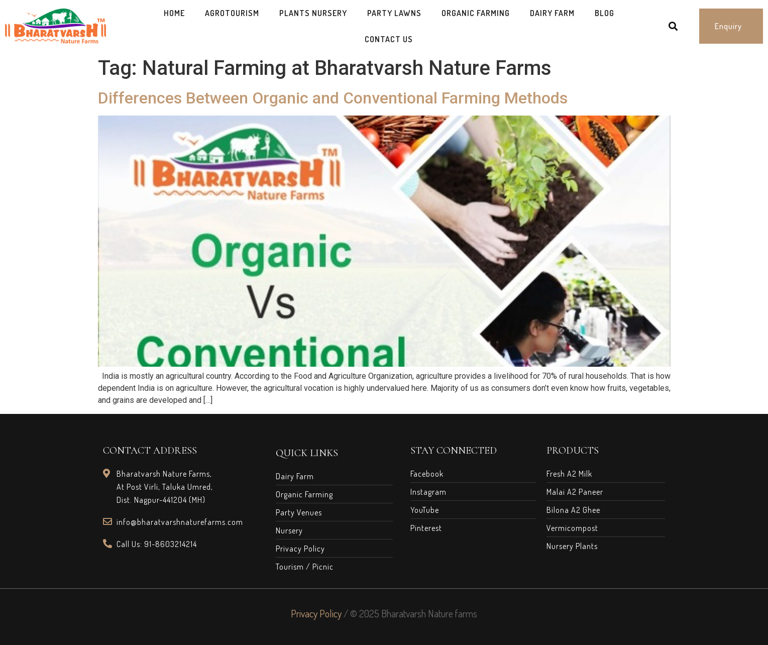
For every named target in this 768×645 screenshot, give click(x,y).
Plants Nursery (313, 13)
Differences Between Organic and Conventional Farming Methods (333, 98)
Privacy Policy (316, 613)
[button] (731, 26)
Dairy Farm (552, 13)
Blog (604, 13)
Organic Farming (476, 13)
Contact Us (389, 39)
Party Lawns (394, 13)
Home (174, 13)
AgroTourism (232, 13)
